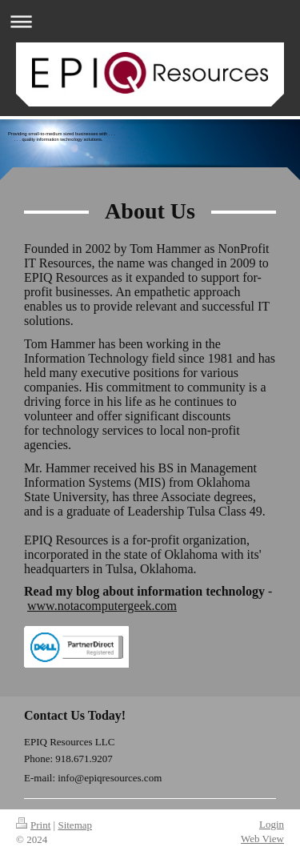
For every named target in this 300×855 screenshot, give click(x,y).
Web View (262, 839)
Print (33, 825)
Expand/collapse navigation (150, 21)
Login (271, 824)
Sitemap (75, 825)
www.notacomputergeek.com (102, 605)
